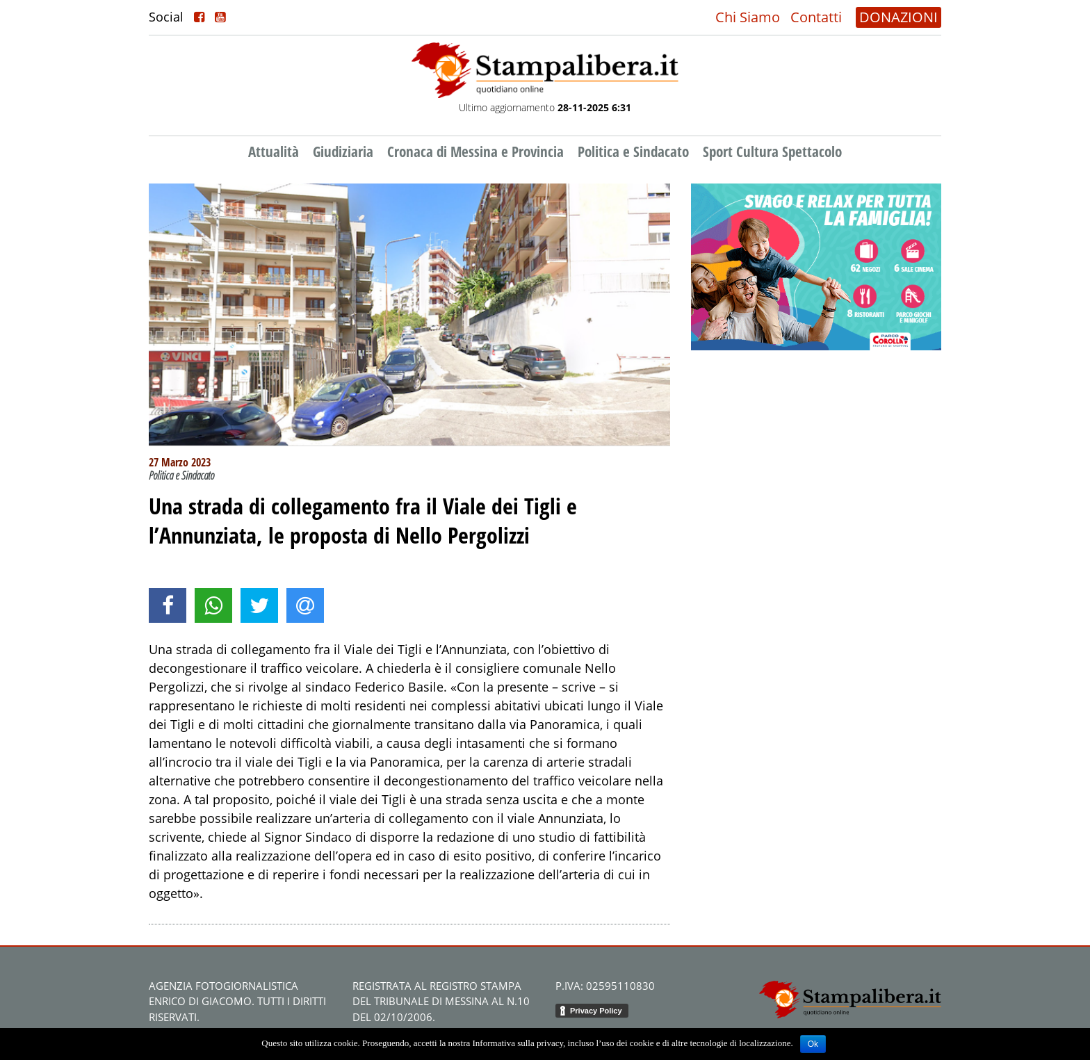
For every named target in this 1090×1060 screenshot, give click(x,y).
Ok (813, 1044)
